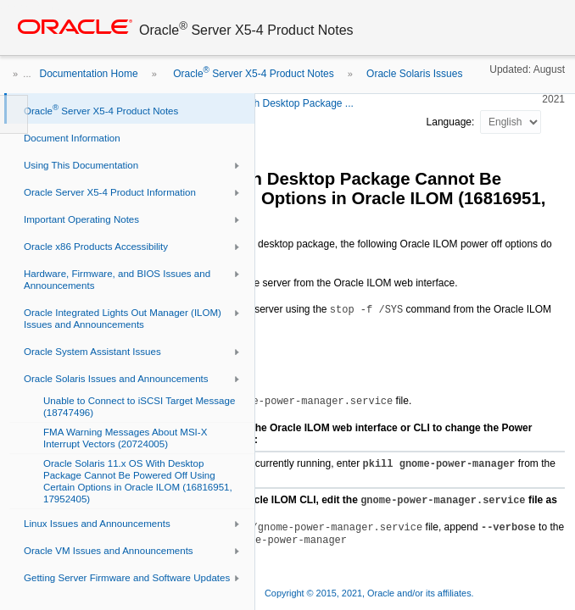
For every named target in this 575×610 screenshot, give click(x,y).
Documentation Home (89, 74)
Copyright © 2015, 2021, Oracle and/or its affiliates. (371, 593)
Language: (452, 122)
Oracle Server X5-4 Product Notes (252, 74)
